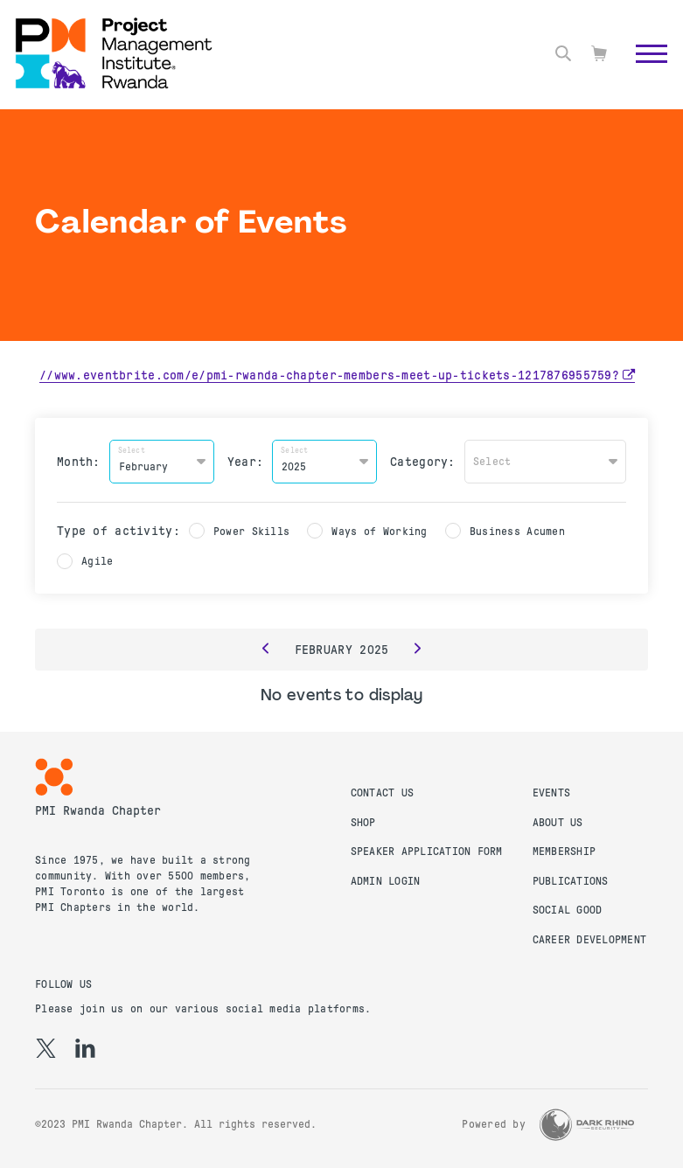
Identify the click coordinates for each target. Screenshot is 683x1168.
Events (552, 792)
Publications (571, 880)
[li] (85, 1047)
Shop (363, 822)
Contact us (383, 792)
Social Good (568, 910)
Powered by (494, 1124)
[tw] (46, 1047)
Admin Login (386, 880)
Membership (564, 851)
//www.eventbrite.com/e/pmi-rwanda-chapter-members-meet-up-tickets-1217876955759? (329, 375)
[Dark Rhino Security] (587, 1124)
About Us (558, 822)
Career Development (590, 939)
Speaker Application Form (427, 851)
